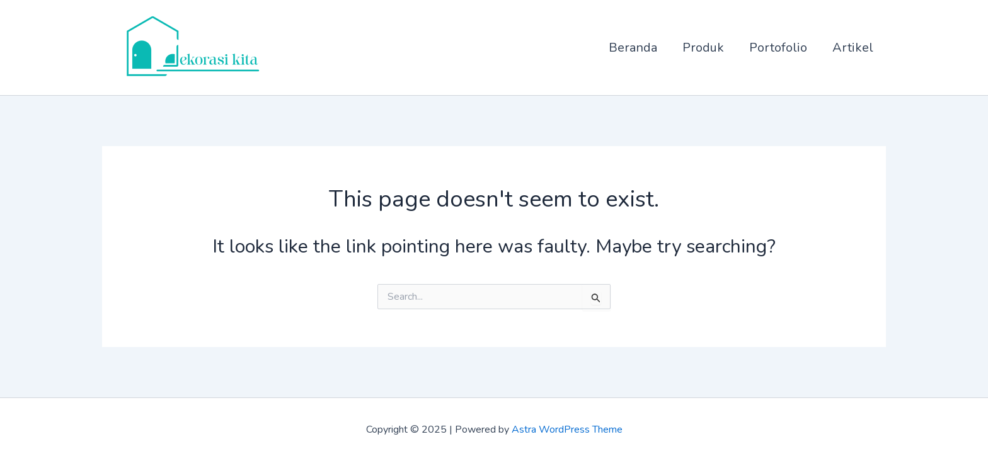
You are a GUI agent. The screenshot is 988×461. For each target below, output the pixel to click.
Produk (703, 47)
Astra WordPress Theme (567, 429)
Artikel (852, 47)
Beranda (633, 47)
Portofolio (778, 47)
